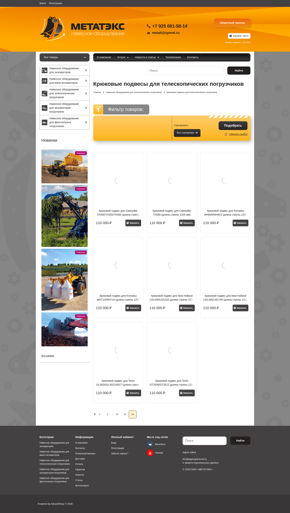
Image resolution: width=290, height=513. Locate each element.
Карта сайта (189, 452)
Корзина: (240, 36)
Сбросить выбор (238, 134)
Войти (43, 3)
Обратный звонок (232, 22)
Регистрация (55, 3)
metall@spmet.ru (166, 33)
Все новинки (47, 355)
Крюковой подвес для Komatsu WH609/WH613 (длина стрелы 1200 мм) (225, 214)
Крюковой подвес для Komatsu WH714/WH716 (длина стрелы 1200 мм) (118, 299)
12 (117, 414)
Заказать (134, 223)
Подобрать (233, 125)
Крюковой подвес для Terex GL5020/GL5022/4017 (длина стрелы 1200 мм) (118, 384)
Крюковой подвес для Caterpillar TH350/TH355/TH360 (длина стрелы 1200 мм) (118, 214)
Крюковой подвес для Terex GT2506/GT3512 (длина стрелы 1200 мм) (172, 384)
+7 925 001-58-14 (169, 26)
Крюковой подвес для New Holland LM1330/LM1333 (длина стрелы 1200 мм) (172, 299)
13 (125, 414)
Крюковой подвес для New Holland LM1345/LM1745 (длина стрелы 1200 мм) (225, 299)
